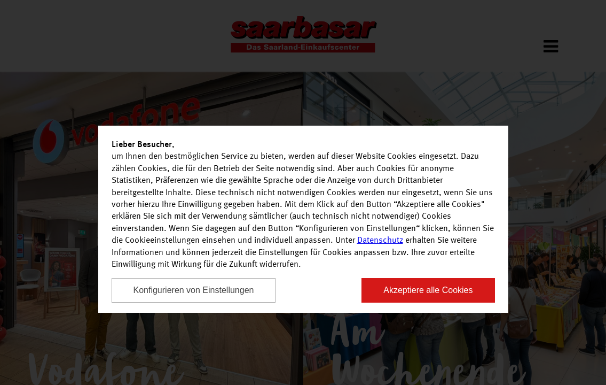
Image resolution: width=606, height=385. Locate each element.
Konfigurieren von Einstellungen (193, 290)
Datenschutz (380, 240)
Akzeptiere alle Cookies (428, 290)
